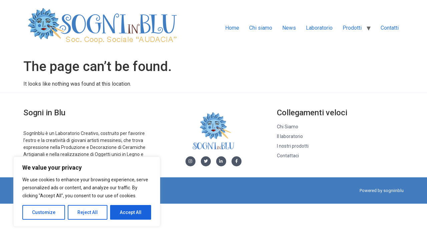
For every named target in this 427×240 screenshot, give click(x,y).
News (289, 28)
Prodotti (352, 28)
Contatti (390, 28)
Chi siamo (260, 28)
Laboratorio (319, 28)
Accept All (130, 212)
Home (232, 28)
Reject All (88, 212)
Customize (44, 212)
